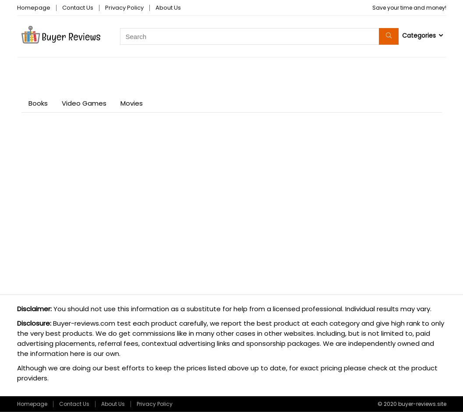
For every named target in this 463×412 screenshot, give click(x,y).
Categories (419, 35)
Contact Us (77, 8)
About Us (168, 8)
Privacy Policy (124, 8)
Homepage (33, 8)
